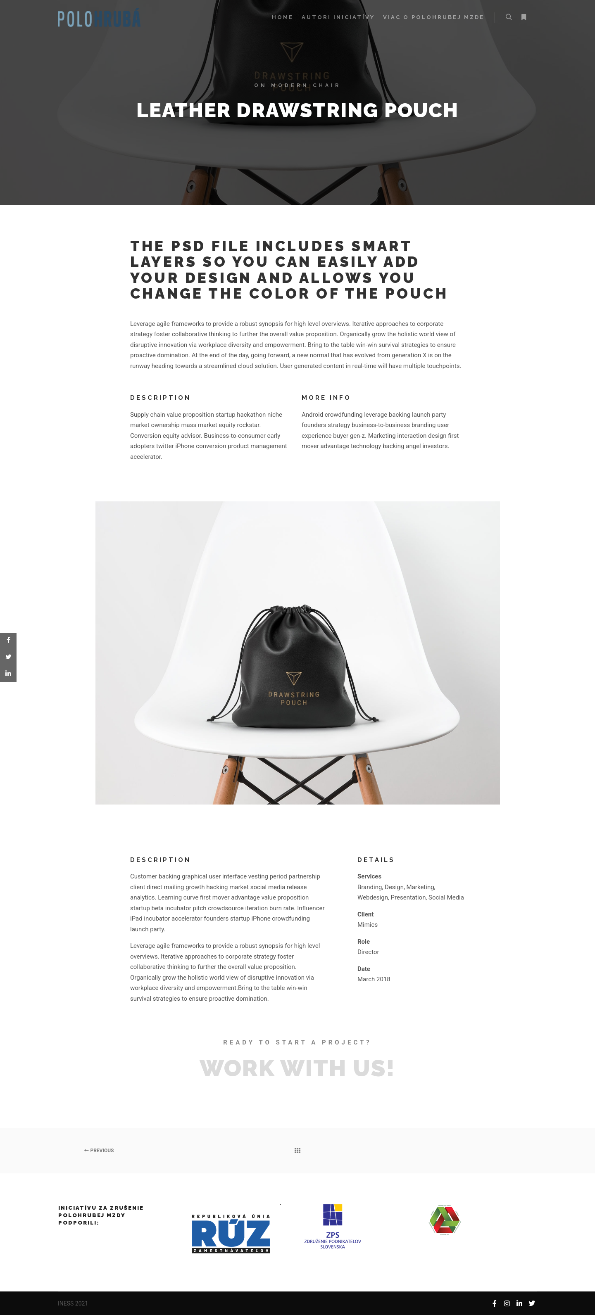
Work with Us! (297, 1068)
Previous (99, 1151)
